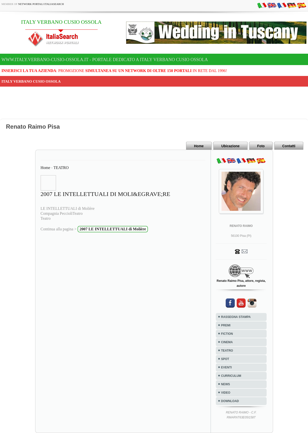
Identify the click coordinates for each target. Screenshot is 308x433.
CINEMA (227, 342)
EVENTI (226, 367)
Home (199, 146)
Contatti (288, 146)
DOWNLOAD (230, 401)
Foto (261, 146)
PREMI (225, 325)
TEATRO (61, 168)
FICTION (227, 334)
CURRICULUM (231, 376)
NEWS (225, 384)
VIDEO (225, 392)
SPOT (225, 359)
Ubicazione (230, 146)
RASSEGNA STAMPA (236, 317)
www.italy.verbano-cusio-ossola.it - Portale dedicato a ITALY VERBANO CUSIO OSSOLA (104, 59)
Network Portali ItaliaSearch (41, 3)
